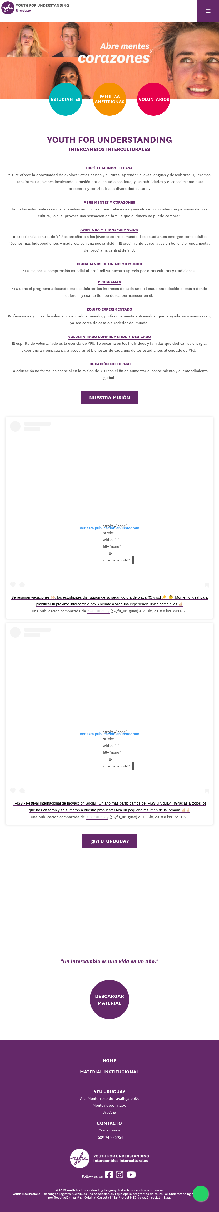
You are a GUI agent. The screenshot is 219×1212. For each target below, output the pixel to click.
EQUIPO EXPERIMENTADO (109, 309)
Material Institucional (109, 1072)
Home (109, 1060)
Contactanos (109, 1130)
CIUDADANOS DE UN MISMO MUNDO (109, 264)
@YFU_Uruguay (109, 841)
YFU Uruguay (98, 611)
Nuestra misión (109, 397)
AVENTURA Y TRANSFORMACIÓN (109, 229)
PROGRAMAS (109, 281)
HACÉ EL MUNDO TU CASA (109, 168)
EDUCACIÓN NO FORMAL (109, 364)
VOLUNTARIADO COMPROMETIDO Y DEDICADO (109, 336)
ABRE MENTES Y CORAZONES (109, 202)
